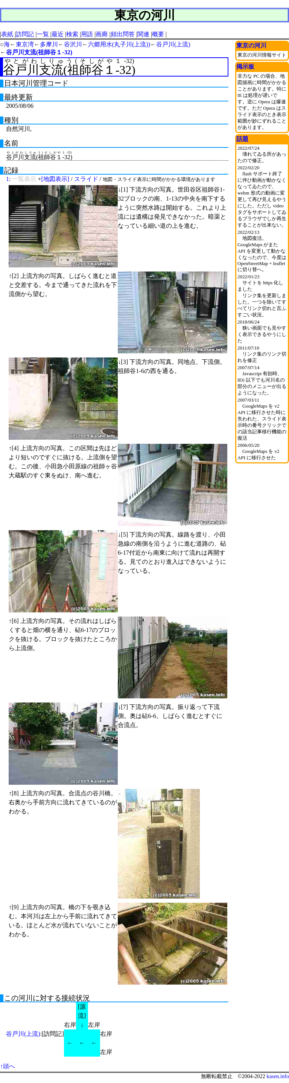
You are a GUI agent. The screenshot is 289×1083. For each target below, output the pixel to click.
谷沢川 (73, 44)
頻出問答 (123, 34)
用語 (87, 34)
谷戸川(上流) (173, 44)
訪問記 (25, 34)
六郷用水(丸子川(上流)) (119, 44)
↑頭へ (7, 1066)
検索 (72, 34)
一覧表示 (24, 179)
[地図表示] (55, 179)
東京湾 (25, 44)
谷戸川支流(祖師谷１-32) (39, 52)
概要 (158, 34)
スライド (86, 179)
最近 (58, 34)
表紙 (7, 34)
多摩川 (49, 44)
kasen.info (277, 1076)
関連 (143, 34)
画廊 (102, 34)
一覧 (43, 34)
